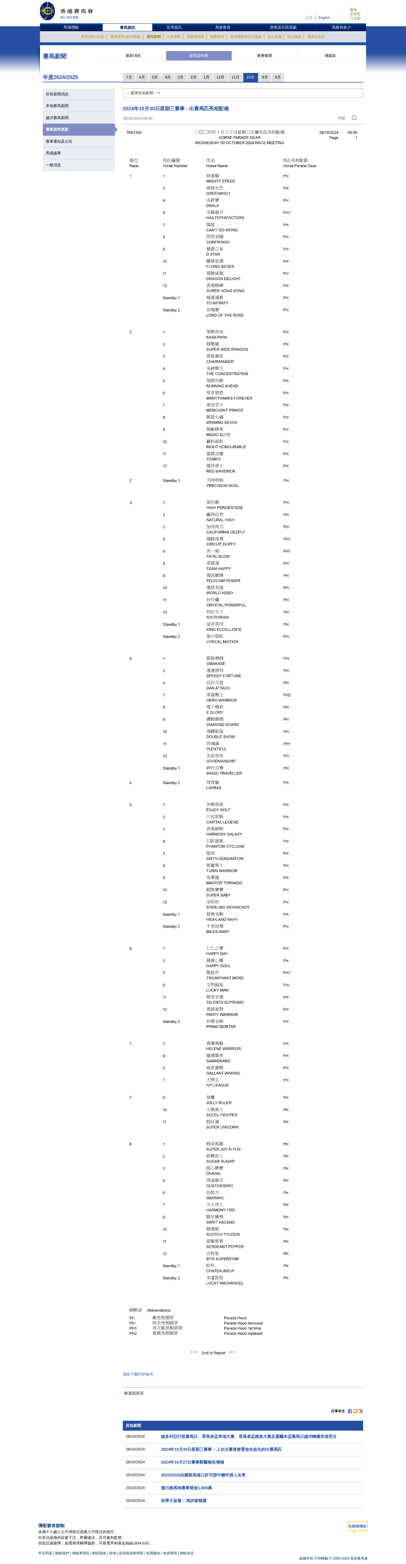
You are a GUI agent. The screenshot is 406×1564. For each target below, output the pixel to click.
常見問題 (45, 1553)
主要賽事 (174, 37)
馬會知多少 (341, 27)
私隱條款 (153, 1553)
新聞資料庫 (198, 55)
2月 (193, 77)
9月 (265, 77)
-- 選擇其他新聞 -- (143, 93)
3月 (180, 77)
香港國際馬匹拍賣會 (246, 37)
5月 (155, 77)
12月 (220, 77)
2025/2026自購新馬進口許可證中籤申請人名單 (203, 1475)
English (324, 18)
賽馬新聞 (154, 37)
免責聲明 (170, 1553)
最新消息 (133, 55)
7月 (129, 77)
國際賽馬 (217, 37)
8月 (278, 77)
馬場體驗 (71, 27)
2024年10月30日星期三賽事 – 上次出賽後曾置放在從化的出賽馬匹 (221, 1449)
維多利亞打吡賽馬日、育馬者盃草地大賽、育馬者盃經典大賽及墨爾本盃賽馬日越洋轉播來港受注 (249, 1436)
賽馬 (353, 10)
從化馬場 (274, 37)
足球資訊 (174, 27)
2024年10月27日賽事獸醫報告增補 (192, 1462)
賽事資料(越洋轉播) (126, 37)
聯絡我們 (62, 1553)
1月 (206, 77)
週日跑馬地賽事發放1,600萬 (186, 1488)
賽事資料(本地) (92, 37)
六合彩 (355, 18)
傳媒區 (330, 55)
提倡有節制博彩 (131, 1553)
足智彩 (355, 14)
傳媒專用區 (81, 1553)
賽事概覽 (264, 55)
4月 (168, 77)
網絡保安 (187, 1553)
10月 (250, 77)
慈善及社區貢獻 (283, 27)
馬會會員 (222, 27)
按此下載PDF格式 (138, 1374)
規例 (113, 1553)
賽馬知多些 (316, 37)
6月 (142, 77)
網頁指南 (99, 1553)
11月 (235, 77)
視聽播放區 (195, 37)
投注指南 (294, 37)
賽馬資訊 (127, 27)
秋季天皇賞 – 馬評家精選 (183, 1500)
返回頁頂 (136, 1393)
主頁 (308, 18)
